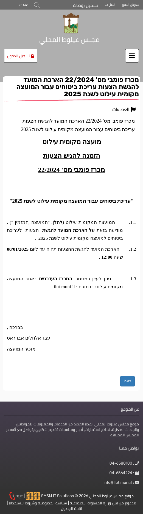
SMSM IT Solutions (58, 495)
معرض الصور (130, 4)
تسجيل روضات (85, 5)
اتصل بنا (110, 4)
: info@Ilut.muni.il (121, 482)
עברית (23, 4)
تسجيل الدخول (20, 56)
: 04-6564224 (124, 473)
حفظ (127, 381)
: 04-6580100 (124, 463)
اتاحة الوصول (71, 508)
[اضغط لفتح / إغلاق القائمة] (132, 56)
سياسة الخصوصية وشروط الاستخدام (38, 503)
